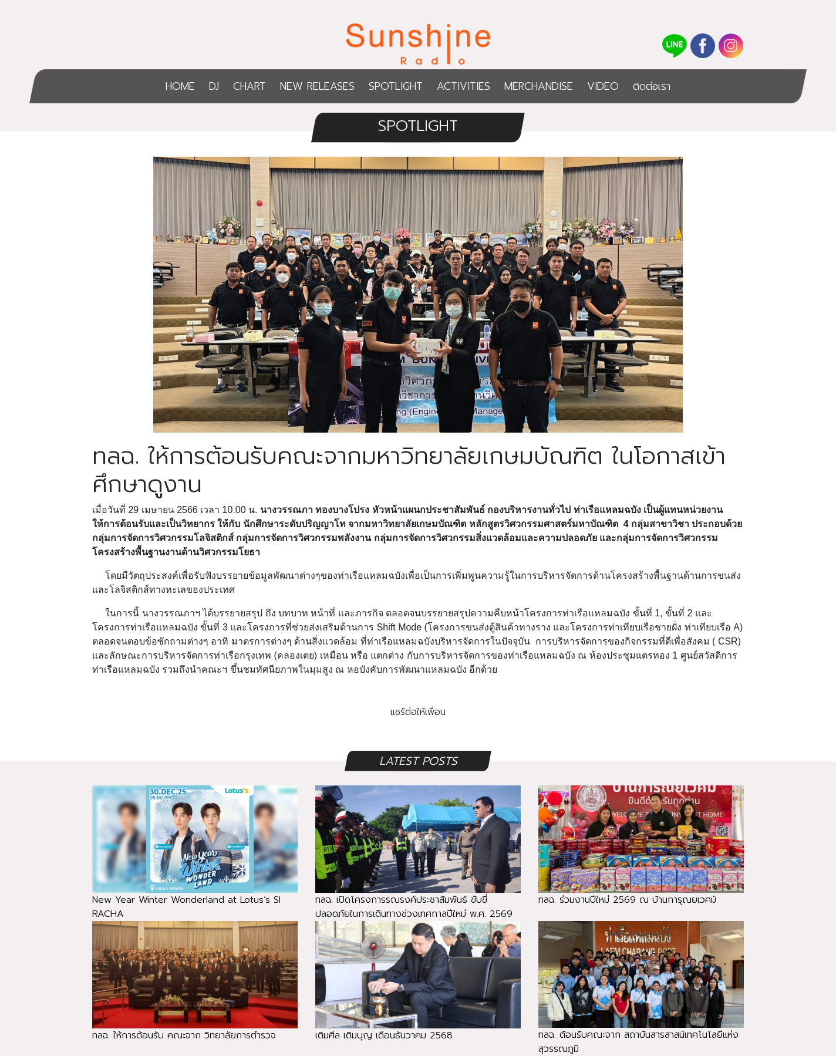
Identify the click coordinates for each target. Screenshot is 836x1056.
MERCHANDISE (538, 86)
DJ (214, 86)
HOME (180, 86)
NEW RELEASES (317, 86)
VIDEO (603, 86)
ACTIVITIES (463, 86)
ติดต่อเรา (651, 86)
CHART (249, 86)
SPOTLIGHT (396, 86)
